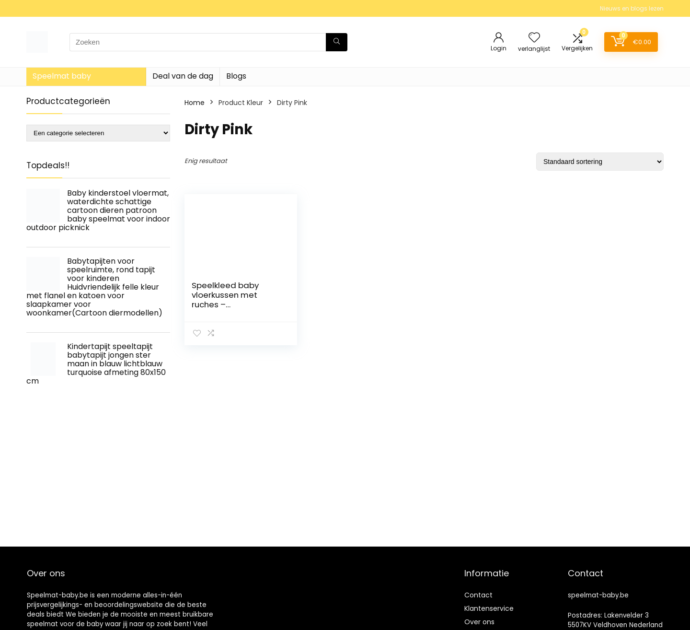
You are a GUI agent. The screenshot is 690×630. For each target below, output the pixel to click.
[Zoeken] (336, 42)
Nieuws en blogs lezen (632, 8)
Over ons (479, 622)
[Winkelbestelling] (600, 161)
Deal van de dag (182, 76)
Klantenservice (489, 608)
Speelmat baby (62, 76)
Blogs (236, 76)
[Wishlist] (534, 38)
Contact (478, 595)
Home (194, 102)
